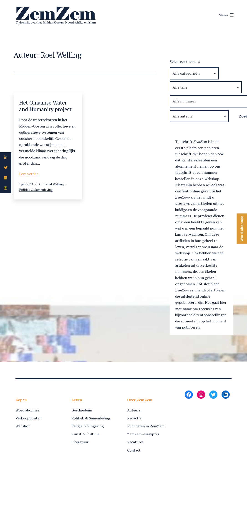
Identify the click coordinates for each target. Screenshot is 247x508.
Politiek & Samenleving (36, 189)
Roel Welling (54, 184)
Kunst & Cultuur (85, 434)
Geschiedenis (82, 410)
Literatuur (79, 441)
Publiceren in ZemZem (145, 426)
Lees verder (28, 173)
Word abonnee (27, 410)
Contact (134, 450)
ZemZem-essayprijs (143, 434)
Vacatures (135, 441)
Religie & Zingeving (87, 426)
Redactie (134, 418)
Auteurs (133, 410)
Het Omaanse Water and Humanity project (45, 106)
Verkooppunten (28, 418)
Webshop (22, 426)
